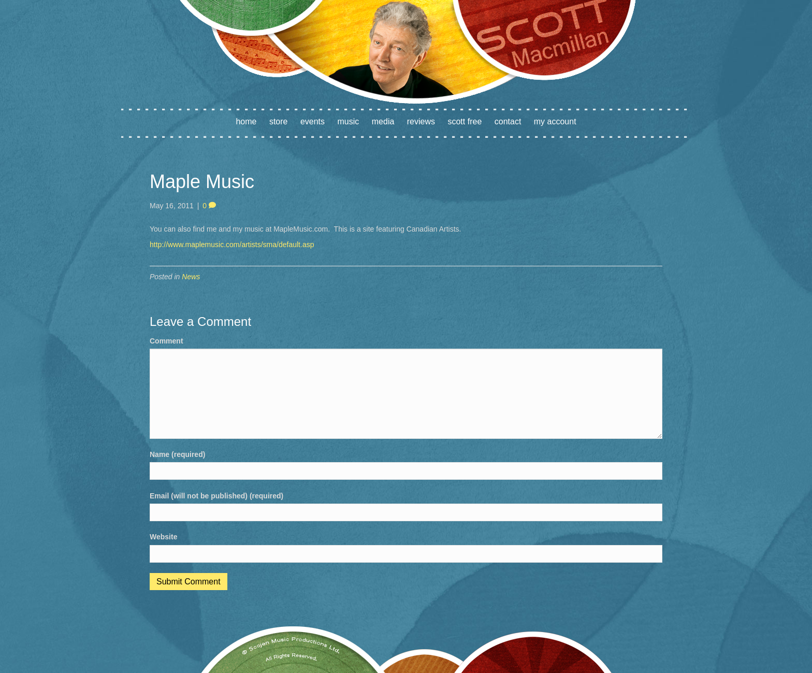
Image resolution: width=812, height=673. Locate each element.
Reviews (421, 121)
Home (246, 121)
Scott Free (464, 121)
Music (348, 121)
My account (555, 121)
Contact (508, 121)
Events (312, 121)
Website (163, 537)
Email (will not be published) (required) (216, 496)
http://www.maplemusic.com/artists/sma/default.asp (232, 244)
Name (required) (177, 454)
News (191, 277)
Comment (166, 341)
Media (383, 121)
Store (278, 121)
